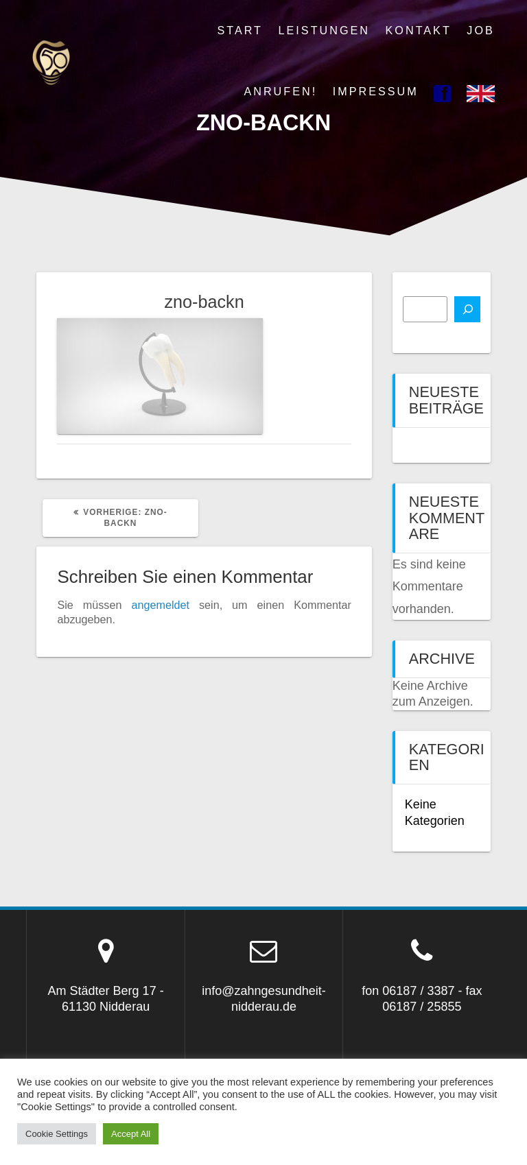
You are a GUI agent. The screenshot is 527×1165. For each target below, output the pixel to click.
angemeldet (160, 605)
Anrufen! (280, 91)
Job (480, 30)
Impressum (376, 91)
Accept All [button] (130, 1134)
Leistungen (324, 30)
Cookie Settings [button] (56, 1134)
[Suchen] (467, 309)
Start (240, 30)
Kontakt (419, 30)
